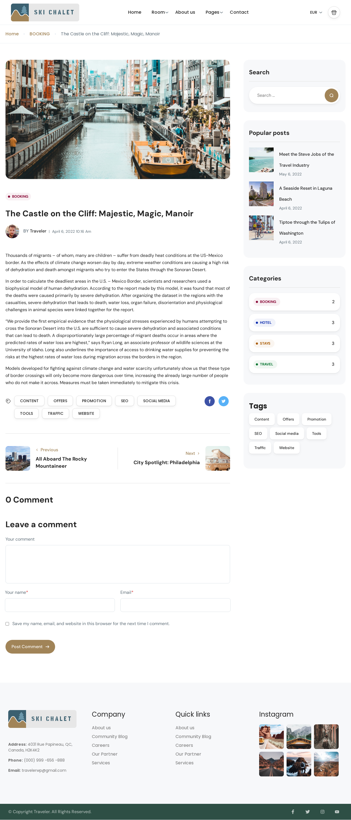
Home (134, 12)
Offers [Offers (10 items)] (288, 419)
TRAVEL (266, 364)
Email (127, 592)
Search (259, 72)
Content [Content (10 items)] (261, 419)
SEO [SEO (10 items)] (258, 433)
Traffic (55, 413)
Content (29, 401)
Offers (60, 401)
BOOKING (40, 34)
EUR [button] (316, 12)
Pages (214, 12)
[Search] (331, 95)
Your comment (20, 539)
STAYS (265, 343)
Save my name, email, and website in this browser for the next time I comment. (90, 623)
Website (86, 413)
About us (185, 12)
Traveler (25, 231)
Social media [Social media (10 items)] (287, 433)
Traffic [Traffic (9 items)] (260, 447)
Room (160, 12)
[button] (334, 12)
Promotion (94, 401)
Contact (239, 12)
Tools (26, 413)
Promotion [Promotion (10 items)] (316, 419)
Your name (16, 592)
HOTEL (265, 322)
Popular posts (269, 133)
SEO (124, 401)
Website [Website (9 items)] (286, 447)
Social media (156, 401)
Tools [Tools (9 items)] (316, 433)
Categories (265, 278)
